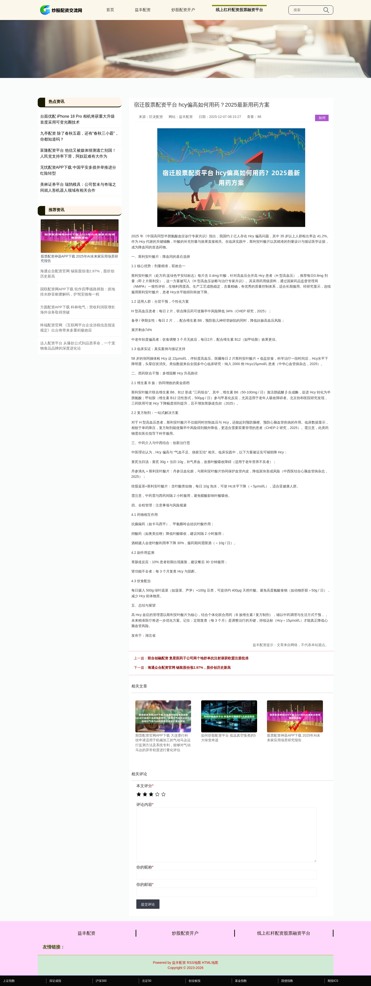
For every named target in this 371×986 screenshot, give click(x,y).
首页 (110, 10)
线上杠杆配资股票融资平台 (239, 10)
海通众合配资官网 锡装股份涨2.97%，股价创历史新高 (189, 668)
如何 (322, 118)
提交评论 (148, 904)
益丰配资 (143, 10)
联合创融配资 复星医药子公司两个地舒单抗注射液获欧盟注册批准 (198, 658)
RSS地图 (194, 963)
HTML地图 (210, 963)
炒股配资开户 (183, 10)
